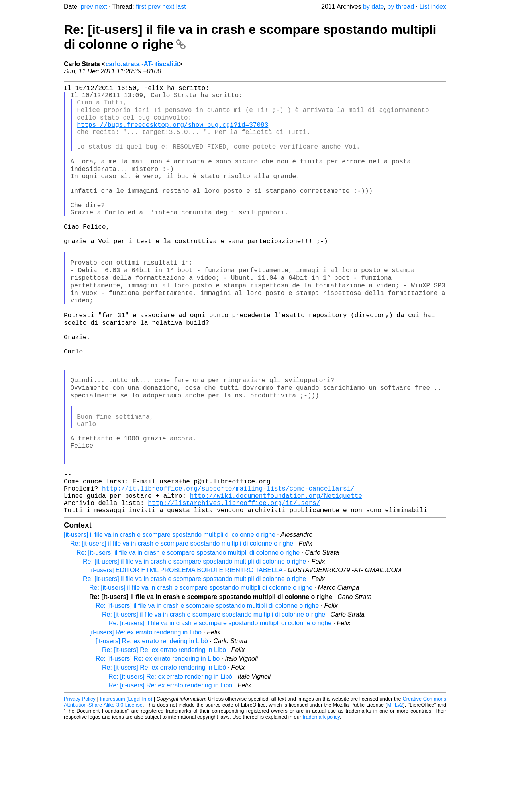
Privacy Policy (80, 787)
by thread (400, 6)
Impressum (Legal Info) (126, 787)
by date (373, 6)
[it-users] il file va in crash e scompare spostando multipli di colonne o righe (169, 622)
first (141, 6)
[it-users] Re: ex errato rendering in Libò (145, 720)
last (181, 6)
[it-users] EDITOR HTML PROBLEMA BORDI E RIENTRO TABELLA (185, 658)
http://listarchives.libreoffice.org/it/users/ (234, 589)
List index (432, 6)
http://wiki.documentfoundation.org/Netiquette (276, 580)
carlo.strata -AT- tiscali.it (142, 64)
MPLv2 (395, 793)
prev (87, 6)
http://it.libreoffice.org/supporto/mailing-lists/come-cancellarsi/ (228, 571)
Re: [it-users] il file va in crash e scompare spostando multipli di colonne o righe (181, 631)
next (101, 6)
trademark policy (321, 805)
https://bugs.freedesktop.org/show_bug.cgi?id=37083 (172, 133)
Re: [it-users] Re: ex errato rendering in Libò (164, 737)
